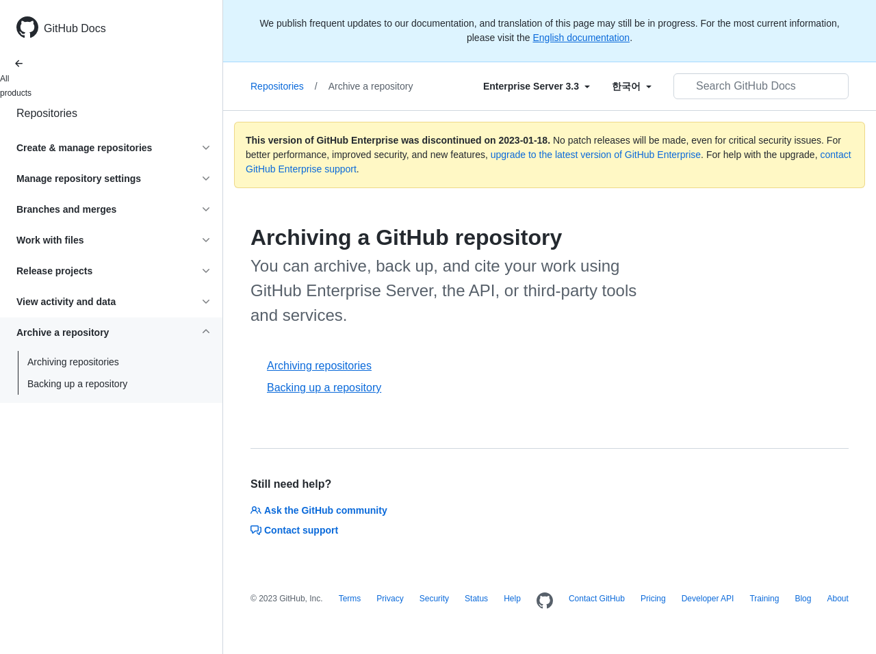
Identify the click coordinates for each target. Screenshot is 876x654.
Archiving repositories (73, 361)
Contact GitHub (597, 598)
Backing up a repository (77, 383)
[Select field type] (536, 86)
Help (512, 598)
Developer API (708, 598)
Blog (803, 598)
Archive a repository (370, 86)
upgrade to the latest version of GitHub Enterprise (596, 154)
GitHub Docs (75, 28)
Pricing (653, 598)
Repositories (46, 113)
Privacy (389, 598)
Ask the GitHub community (318, 510)
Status (476, 598)
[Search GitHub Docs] (761, 86)
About (837, 598)
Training (764, 598)
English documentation (581, 37)
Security (434, 598)
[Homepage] (545, 601)
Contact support (294, 530)
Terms (350, 598)
